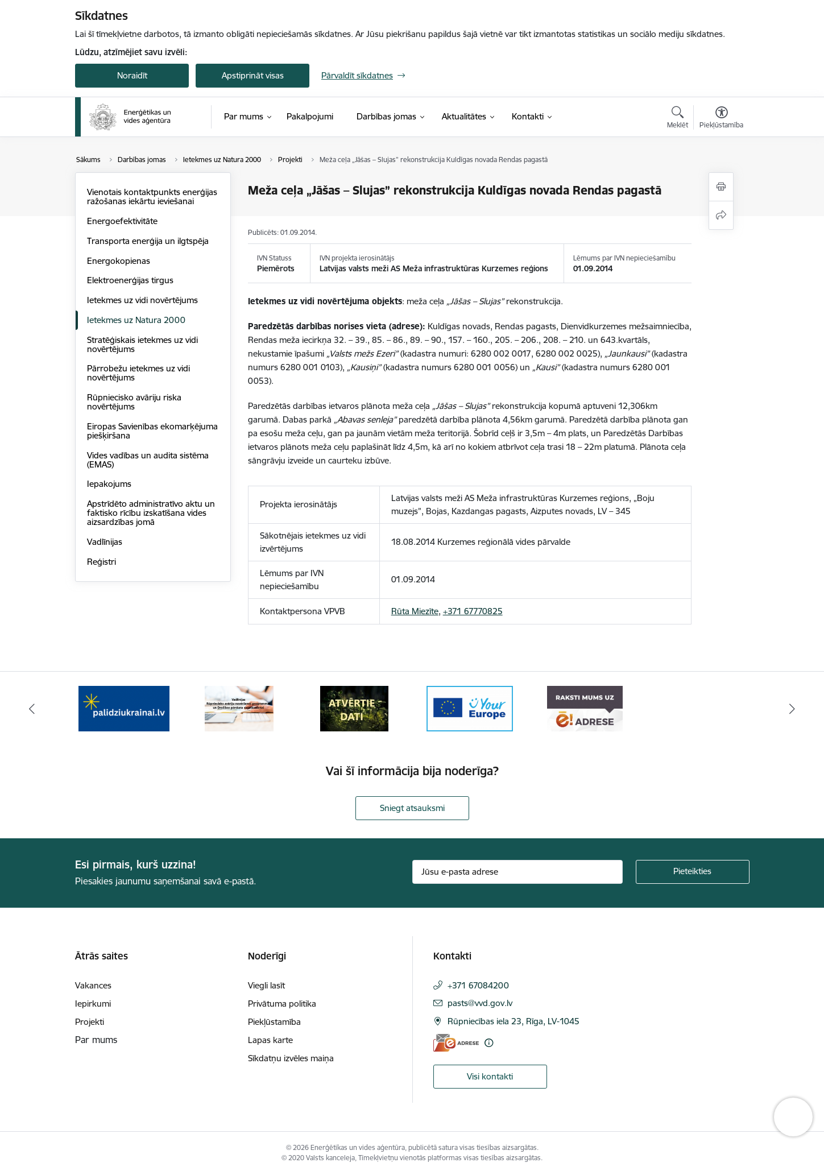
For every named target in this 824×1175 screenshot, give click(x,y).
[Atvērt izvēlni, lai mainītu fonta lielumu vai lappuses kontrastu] (721, 119)
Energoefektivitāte (122, 221)
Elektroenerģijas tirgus (130, 280)
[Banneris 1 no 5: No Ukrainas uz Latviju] (123, 707)
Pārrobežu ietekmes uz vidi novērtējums (138, 373)
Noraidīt (132, 75)
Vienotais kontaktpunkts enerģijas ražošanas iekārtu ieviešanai (152, 196)
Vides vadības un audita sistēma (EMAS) (148, 460)
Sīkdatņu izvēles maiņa (291, 1058)
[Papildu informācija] (489, 1043)
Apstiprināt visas (253, 75)
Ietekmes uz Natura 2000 (136, 320)
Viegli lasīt (266, 985)
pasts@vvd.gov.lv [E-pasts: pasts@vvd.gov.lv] (480, 1003)
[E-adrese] (456, 1042)
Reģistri (101, 561)
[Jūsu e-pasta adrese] (517, 872)
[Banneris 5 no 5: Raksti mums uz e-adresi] (585, 707)
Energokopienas (118, 260)
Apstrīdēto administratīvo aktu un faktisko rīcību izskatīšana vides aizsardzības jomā (151, 512)
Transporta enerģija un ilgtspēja (148, 240)
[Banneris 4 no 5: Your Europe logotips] (470, 707)
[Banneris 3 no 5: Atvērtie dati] (354, 707)
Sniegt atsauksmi (412, 807)
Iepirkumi (93, 1003)
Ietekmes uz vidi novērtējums (142, 300)
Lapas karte (270, 1040)
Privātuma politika (282, 1003)
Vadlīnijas (104, 541)
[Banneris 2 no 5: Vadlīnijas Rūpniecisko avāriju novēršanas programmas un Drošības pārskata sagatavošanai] (239, 707)
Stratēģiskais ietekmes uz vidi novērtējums (142, 344)
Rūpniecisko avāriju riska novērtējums (134, 402)
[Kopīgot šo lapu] (721, 215)
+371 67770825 (473, 611)
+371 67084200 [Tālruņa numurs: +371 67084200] (478, 985)
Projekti (89, 1021)
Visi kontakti (490, 1076)
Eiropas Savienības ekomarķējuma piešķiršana (152, 431)
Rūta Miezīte (414, 611)
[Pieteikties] (693, 872)
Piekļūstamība (274, 1021)
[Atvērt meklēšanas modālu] (677, 119)
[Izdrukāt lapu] (721, 187)
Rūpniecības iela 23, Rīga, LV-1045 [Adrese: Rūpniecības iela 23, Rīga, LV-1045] (513, 1021)
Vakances (93, 985)
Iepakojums (109, 483)
